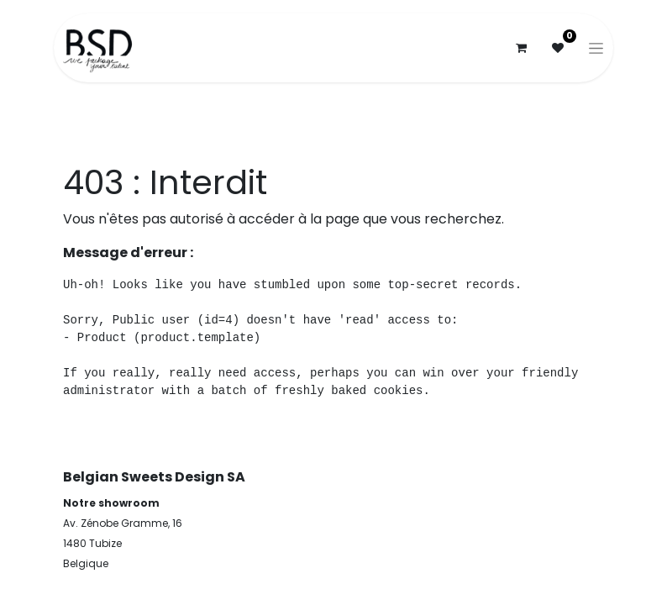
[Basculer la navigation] (596, 48)
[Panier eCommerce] (521, 48)
